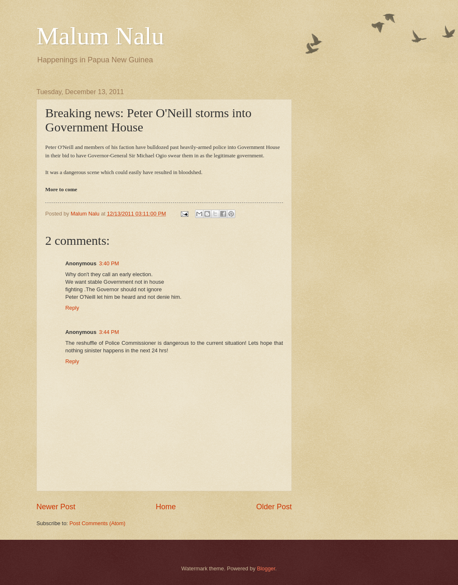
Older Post (274, 507)
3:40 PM (109, 263)
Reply (72, 308)
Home (166, 507)
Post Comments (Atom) (97, 523)
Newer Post (55, 507)
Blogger (266, 568)
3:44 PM (109, 332)
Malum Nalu (100, 36)
